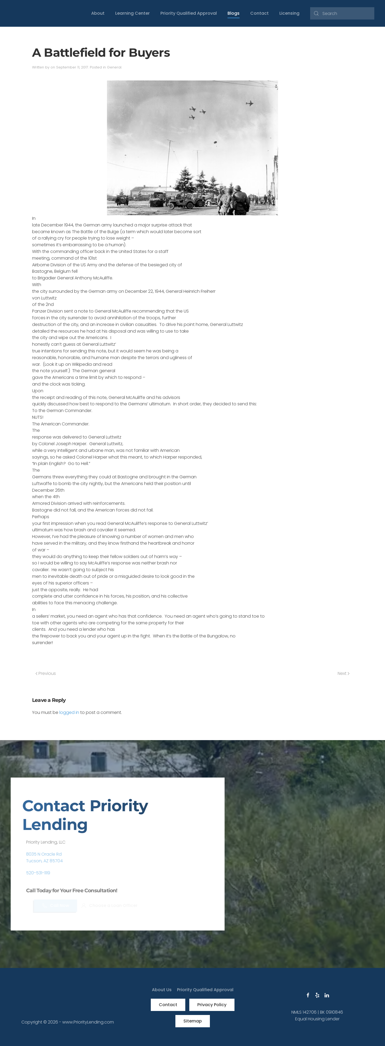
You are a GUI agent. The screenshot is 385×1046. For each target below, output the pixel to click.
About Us (162, 990)
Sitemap (192, 1021)
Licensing (289, 13)
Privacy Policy (211, 1005)
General (114, 67)
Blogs (234, 13)
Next (343, 673)
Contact (259, 13)
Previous (46, 673)
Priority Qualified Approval (188, 13)
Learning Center (132, 13)
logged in (69, 712)
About (98, 13)
